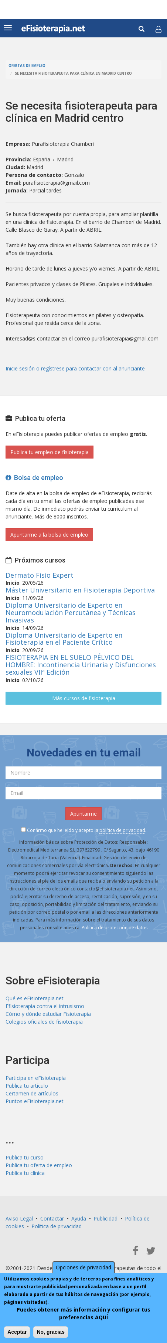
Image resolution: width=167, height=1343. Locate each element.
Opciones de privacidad (83, 1267)
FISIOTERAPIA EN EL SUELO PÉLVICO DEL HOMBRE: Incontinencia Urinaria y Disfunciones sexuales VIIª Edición (81, 664)
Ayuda (78, 1218)
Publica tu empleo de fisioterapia (49, 452)
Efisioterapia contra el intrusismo (45, 1006)
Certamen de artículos (32, 1093)
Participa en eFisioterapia (36, 1077)
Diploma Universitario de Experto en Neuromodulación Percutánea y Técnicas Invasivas (71, 612)
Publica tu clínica (25, 1172)
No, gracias (50, 1332)
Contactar (52, 1218)
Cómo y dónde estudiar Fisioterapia (48, 1013)
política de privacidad (122, 830)
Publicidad (105, 1218)
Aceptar (17, 1332)
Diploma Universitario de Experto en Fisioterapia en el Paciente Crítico (64, 639)
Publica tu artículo (27, 1085)
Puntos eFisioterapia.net (35, 1101)
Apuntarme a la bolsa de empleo (49, 534)
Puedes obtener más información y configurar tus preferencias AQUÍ (83, 1313)
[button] (158, 29)
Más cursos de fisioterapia (83, 698)
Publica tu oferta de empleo (39, 1165)
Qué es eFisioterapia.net (35, 998)
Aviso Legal (19, 1218)
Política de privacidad (56, 1226)
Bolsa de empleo (34, 477)
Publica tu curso (25, 1157)
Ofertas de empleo (26, 65)
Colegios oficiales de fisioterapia (44, 1021)
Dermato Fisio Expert (40, 575)
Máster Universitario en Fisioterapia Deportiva (80, 589)
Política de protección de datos (114, 927)
